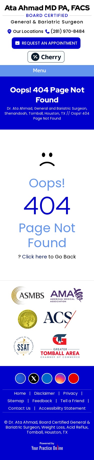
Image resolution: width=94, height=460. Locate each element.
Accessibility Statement (62, 408)
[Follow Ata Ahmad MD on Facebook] (20, 378)
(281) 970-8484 (68, 31)
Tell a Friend (72, 401)
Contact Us (19, 408)
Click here (34, 256)
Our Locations (28, 31)
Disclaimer (44, 393)
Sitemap (16, 401)
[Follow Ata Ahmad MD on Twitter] (34, 378)
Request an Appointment (49, 43)
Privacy (70, 393)
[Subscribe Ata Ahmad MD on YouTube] (73, 378)
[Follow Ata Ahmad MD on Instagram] (60, 378)
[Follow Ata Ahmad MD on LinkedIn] (47, 378)
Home (20, 393)
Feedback (42, 401)
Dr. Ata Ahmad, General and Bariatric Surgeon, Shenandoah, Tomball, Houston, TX (46, 111)
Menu (45, 71)
